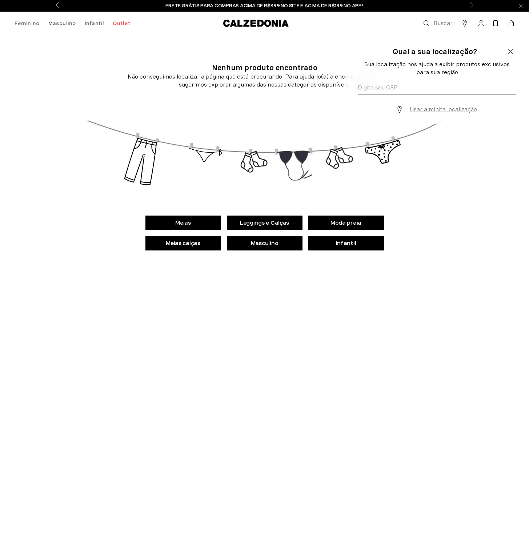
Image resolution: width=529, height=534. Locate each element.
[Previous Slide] (57, 6)
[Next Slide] (472, 6)
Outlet (122, 23)
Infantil (94, 23)
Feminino (27, 23)
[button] (437, 23)
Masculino (62, 23)
